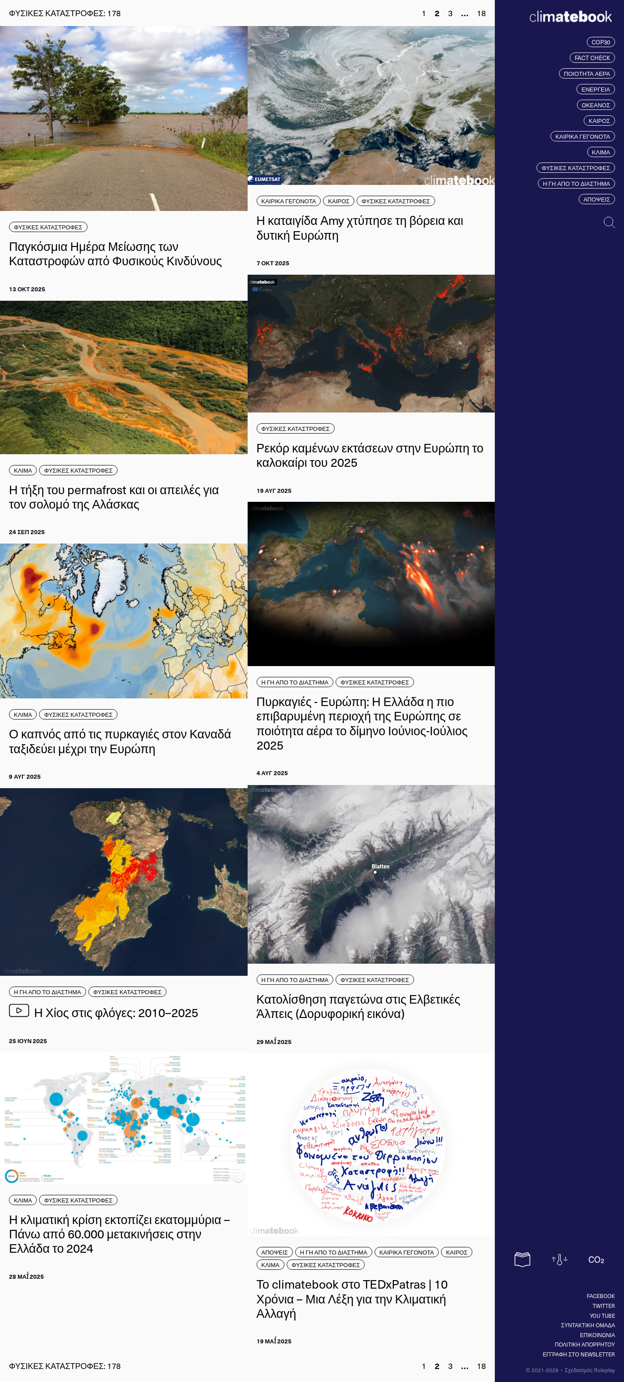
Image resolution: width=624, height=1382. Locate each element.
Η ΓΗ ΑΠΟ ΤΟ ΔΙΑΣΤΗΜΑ (576, 183)
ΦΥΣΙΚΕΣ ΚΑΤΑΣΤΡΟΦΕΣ (575, 167)
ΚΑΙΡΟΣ (599, 120)
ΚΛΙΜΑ (601, 152)
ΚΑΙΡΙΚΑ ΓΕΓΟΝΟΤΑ (582, 136)
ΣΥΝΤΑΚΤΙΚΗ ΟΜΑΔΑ (588, 1325)
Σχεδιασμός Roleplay (590, 1370)
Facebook (601, 1296)
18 (481, 13)
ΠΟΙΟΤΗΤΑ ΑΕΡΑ (587, 73)
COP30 (601, 42)
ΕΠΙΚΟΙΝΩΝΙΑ (597, 1335)
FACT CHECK (592, 57)
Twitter (604, 1306)
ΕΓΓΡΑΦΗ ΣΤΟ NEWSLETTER (579, 1354)
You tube (602, 1316)
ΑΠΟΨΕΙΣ (597, 199)
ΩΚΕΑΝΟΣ (596, 105)
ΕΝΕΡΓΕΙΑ (595, 89)
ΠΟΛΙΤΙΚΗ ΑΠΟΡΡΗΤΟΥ (585, 1344)
